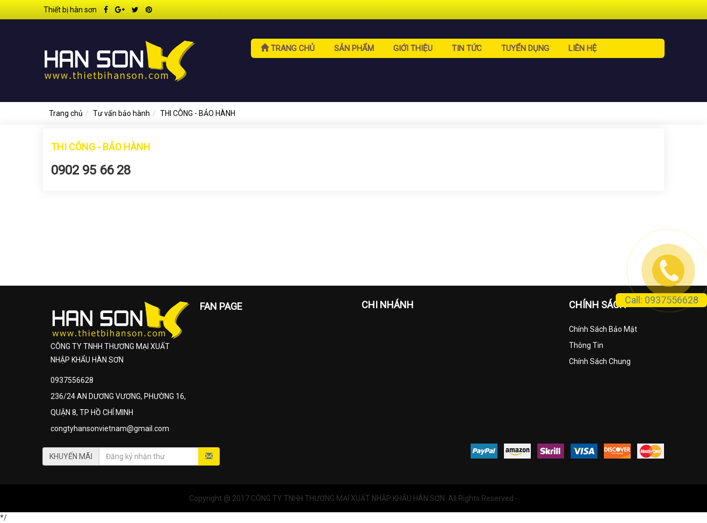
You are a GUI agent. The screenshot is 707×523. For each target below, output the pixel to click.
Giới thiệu (412, 48)
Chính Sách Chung (600, 361)
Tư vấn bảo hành (121, 113)
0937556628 (71, 380)
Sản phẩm (354, 48)
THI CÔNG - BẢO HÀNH (197, 113)
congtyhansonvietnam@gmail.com (109, 428)
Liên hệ (582, 48)
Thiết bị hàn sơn (70, 9)
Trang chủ (288, 48)
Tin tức (467, 48)
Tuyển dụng (525, 48)
